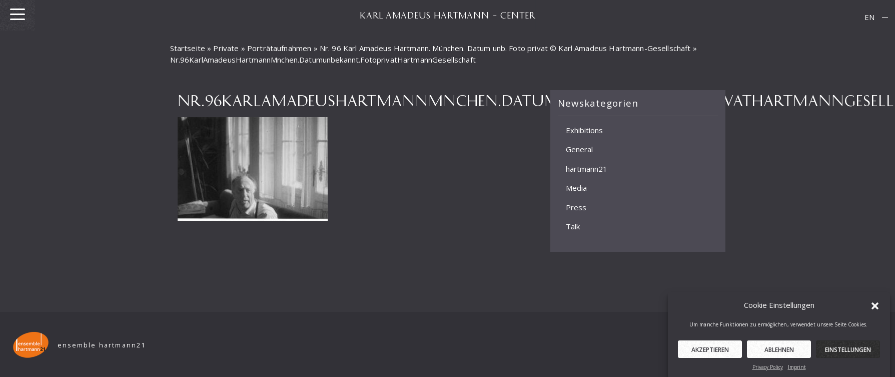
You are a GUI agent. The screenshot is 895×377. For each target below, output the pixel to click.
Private (226, 48)
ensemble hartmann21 (102, 345)
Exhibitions (584, 130)
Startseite (188, 48)
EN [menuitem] (869, 17)
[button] (875, 307)
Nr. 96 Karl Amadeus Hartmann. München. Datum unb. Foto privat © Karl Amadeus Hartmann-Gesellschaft (505, 48)
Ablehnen (779, 352)
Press (576, 207)
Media (576, 188)
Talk (573, 226)
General (579, 149)
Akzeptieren (710, 352)
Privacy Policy (767, 369)
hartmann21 (586, 169)
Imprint (797, 369)
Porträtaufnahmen (279, 48)
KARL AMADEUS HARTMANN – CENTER (448, 15)
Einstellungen (848, 352)
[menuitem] (869, 17)
